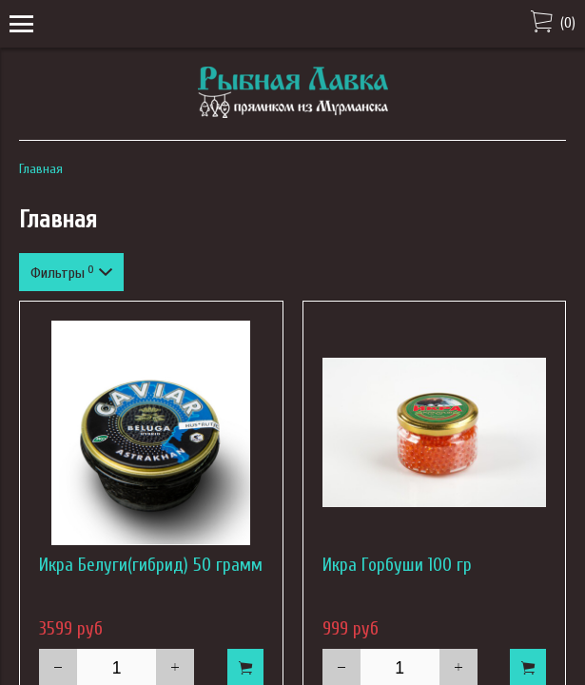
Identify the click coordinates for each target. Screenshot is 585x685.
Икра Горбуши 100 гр (397, 565)
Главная (41, 169)
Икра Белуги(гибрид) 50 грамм (151, 565)
